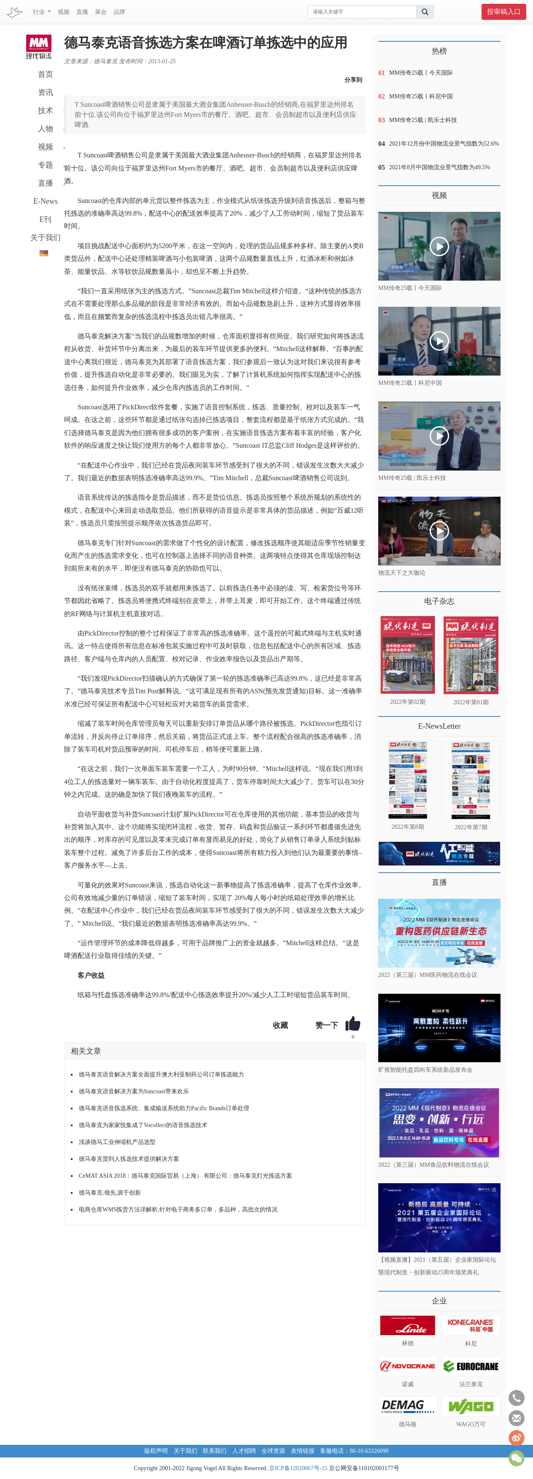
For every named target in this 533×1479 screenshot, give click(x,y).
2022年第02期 (407, 702)
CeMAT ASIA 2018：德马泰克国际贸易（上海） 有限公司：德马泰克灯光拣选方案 (185, 1176)
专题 (45, 165)
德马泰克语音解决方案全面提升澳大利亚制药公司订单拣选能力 (161, 1074)
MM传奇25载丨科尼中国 (421, 96)
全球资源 (273, 1451)
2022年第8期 (408, 827)
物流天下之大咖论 (401, 573)
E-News (45, 201)
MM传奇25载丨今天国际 (421, 73)
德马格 (408, 1424)
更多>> (387, 598)
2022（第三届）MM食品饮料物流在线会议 (433, 1164)
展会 (101, 12)
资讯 (45, 92)
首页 (45, 74)
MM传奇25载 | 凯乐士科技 (423, 120)
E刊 (46, 219)
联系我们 (214, 1451)
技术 (45, 110)
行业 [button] (39, 12)
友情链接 (303, 1451)
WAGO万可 (471, 1424)
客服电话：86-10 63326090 (354, 1451)
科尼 (471, 1344)
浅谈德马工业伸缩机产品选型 (117, 1142)
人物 (45, 128)
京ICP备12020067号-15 (298, 1468)
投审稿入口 (504, 11)
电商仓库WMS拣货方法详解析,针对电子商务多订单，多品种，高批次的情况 (178, 1209)
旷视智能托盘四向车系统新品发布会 (425, 1070)
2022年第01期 (471, 702)
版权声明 (156, 1451)
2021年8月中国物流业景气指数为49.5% (439, 167)
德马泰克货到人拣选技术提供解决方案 (129, 1159)
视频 (64, 12)
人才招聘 (244, 1451)
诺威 (408, 1384)
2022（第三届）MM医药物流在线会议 (427, 975)
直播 (82, 12)
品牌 (119, 12)
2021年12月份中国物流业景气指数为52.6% (444, 144)
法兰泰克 (471, 1384)
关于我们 (45, 237)
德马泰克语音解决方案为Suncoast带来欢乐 (134, 1091)
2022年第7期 (471, 827)
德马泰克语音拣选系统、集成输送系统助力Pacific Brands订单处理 (164, 1108)
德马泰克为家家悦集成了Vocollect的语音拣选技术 (143, 1125)
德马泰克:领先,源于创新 (110, 1193)
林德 (408, 1343)
